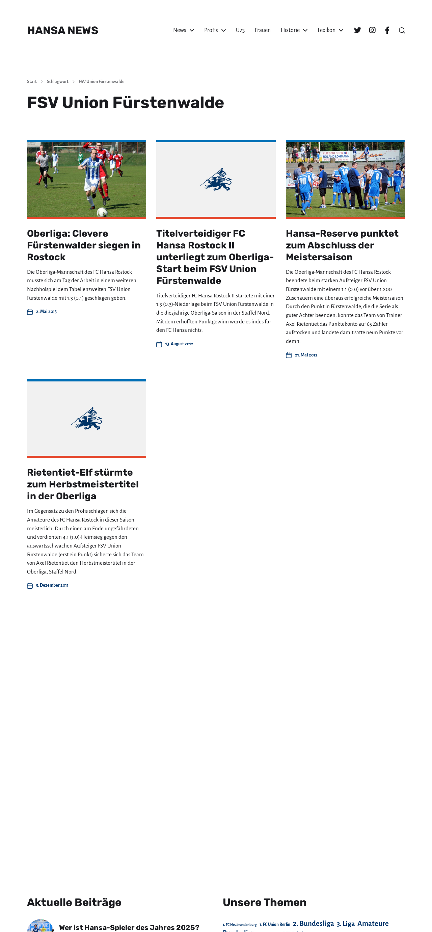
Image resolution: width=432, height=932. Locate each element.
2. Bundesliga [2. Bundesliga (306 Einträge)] (313, 923)
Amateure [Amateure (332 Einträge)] (373, 924)
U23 (240, 30)
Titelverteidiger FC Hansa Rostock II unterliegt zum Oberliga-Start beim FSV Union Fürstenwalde (215, 257)
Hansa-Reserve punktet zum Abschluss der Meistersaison (342, 245)
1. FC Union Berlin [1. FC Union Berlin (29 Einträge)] (275, 924)
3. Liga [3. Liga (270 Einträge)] (346, 923)
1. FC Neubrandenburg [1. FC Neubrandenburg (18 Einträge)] (240, 925)
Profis (211, 30)
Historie (290, 30)
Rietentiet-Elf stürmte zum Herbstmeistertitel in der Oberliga (83, 484)
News (179, 30)
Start (32, 81)
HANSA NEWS (62, 30)
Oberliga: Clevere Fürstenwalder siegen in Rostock (84, 245)
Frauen (263, 30)
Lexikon (326, 30)
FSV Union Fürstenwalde (102, 81)
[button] (401, 30)
